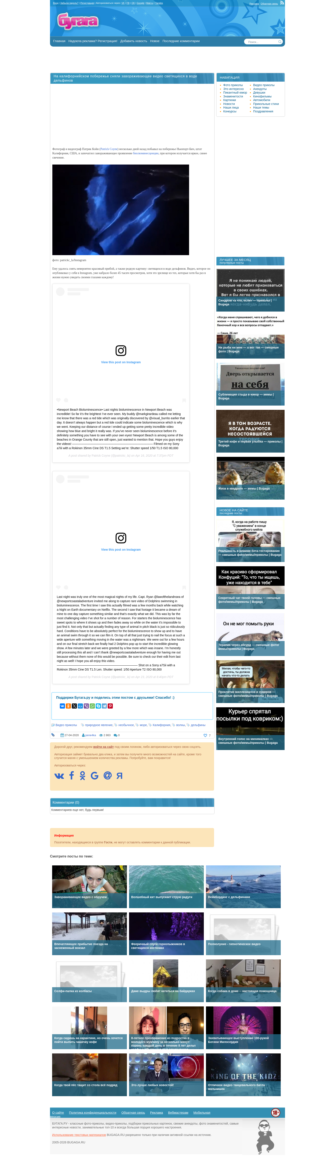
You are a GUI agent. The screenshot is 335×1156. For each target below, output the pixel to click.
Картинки (229, 100)
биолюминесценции (146, 153)
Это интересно (233, 89)
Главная (59, 41)
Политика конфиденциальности (92, 1112)
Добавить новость (133, 41)
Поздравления (263, 111)
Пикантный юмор (235, 92)
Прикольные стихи (266, 104)
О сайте (58, 1112)
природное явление (99, 725)
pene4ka (90, 735)
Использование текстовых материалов (79, 1135)
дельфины (198, 725)
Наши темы (261, 107)
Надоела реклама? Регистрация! (92, 41)
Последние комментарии (181, 41)
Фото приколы (233, 85)
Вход (55, 3)
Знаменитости (233, 96)
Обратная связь (269, 3)
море (143, 725)
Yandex (159, 3)
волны (180, 725)
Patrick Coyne (109, 149)
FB (127, 3)
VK (123, 3)
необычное (126, 725)
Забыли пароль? (69, 3)
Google (140, 3)
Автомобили (261, 100)
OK (133, 3)
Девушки (259, 92)
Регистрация (87, 3)
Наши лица (231, 107)
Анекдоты (260, 89)
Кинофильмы (262, 96)
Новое (155, 41)
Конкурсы (230, 111)
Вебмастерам (178, 1112)
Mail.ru (149, 3)
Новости (229, 104)
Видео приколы (66, 725)
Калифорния (161, 725)
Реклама (254, 3)
